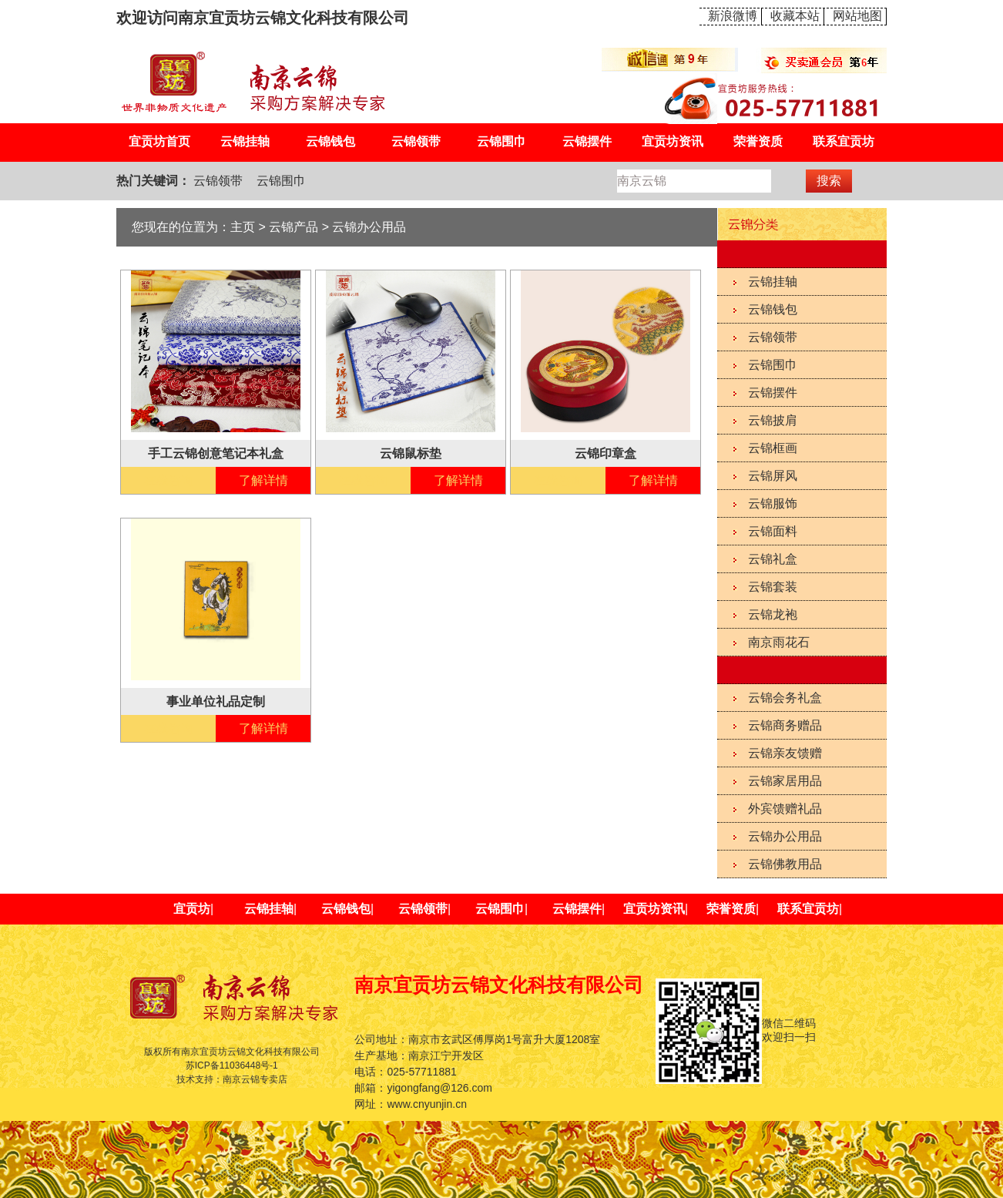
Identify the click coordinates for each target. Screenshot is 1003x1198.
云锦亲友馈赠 (785, 753)
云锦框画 (772, 448)
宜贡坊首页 (159, 141)
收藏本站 (795, 15)
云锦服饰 (772, 503)
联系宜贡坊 (843, 141)
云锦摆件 (587, 141)
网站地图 (857, 15)
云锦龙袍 (772, 614)
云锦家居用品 (785, 780)
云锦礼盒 (772, 558)
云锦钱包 (330, 141)
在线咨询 (168, 480)
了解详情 (263, 480)
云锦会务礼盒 (785, 697)
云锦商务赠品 (785, 725)
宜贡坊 (191, 908)
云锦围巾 (501, 141)
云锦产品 (293, 226)
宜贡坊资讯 (672, 141)
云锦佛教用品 (785, 864)
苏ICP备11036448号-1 (232, 1065)
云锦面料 (772, 531)
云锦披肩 (772, 420)
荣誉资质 (758, 141)
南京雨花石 (779, 642)
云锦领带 (416, 141)
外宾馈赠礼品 (785, 808)
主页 (242, 226)
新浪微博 (732, 15)
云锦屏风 (772, 475)
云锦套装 (772, 586)
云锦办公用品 (785, 836)
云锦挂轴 (245, 141)
